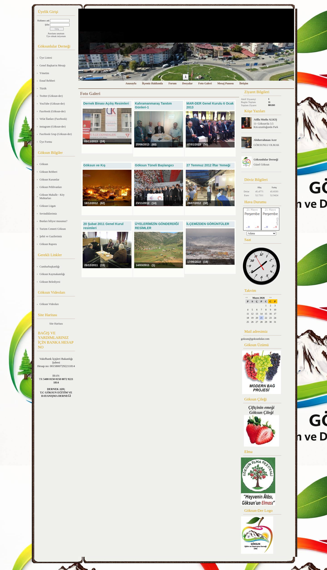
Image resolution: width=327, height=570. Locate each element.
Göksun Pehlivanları (51, 187)
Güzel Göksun (261, 164)
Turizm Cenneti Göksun (53, 228)
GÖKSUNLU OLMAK (266, 145)
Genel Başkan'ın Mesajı (52, 65)
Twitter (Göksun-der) (51, 96)
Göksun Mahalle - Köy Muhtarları (52, 196)
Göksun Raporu (48, 244)
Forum (172, 83)
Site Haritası (56, 323)
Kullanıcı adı (43, 20)
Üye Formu (46, 141)
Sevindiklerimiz (48, 213)
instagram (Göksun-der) (53, 126)
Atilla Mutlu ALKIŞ (265, 119)
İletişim (243, 83)
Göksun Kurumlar (49, 179)
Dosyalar (187, 83)
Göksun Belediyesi (50, 281)
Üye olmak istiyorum (56, 36)
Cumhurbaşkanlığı (50, 266)
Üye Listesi (46, 57)
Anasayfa (130, 83)
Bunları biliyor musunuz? (53, 221)
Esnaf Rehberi (47, 80)
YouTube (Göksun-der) (52, 103)
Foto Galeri (205, 83)
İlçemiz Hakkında (152, 83)
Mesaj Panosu (225, 83)
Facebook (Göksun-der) (52, 111)
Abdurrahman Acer (265, 140)
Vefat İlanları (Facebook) (53, 118)
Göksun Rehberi (48, 171)
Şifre (47, 24)
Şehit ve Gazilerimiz (51, 236)
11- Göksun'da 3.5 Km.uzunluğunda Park (266, 125)
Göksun (44, 164)
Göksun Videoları (49, 304)
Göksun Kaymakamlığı (52, 274)
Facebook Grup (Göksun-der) (56, 134)
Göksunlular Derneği (266, 159)
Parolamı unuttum (56, 33)
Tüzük (43, 88)
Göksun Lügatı (48, 206)
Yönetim (44, 73)
